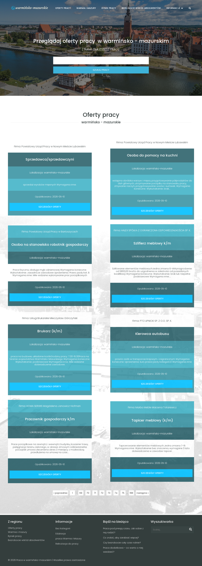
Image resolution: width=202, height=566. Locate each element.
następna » (143, 493)
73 (109, 493)
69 (80, 493)
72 (102, 493)
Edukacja (61, 533)
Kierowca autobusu (152, 333)
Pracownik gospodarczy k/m (50, 419)
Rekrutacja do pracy (67, 543)
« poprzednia (60, 493)
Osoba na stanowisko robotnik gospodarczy (49, 244)
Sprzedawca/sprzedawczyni (50, 159)
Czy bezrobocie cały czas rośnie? (122, 542)
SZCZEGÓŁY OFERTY (50, 206)
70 (87, 493)
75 (123, 493)
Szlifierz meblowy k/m (152, 243)
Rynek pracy (15, 536)
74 (115, 493)
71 (95, 493)
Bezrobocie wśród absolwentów (26, 540)
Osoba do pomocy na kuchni (152, 155)
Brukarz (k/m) (49, 331)
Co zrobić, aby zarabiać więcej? (121, 537)
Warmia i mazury (17, 532)
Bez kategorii (63, 528)
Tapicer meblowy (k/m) (152, 420)
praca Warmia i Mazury (69, 538)
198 (131, 493)
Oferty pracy (15, 528)
